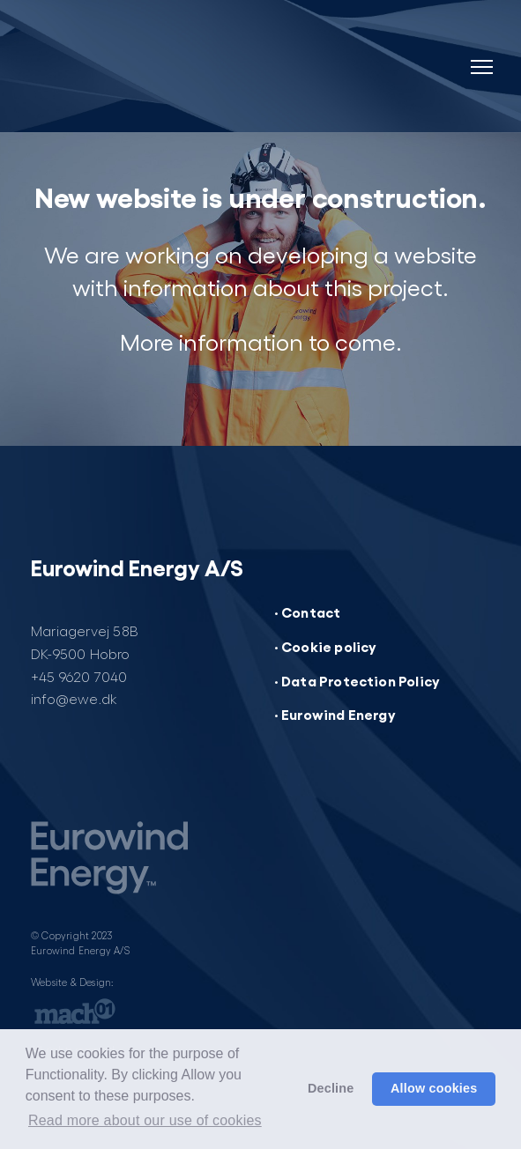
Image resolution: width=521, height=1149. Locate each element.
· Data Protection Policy (357, 680)
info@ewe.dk (74, 698)
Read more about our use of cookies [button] (145, 1120)
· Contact (307, 611)
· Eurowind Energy (335, 714)
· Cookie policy (325, 646)
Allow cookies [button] (434, 1088)
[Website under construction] (173, 70)
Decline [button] (331, 1088)
